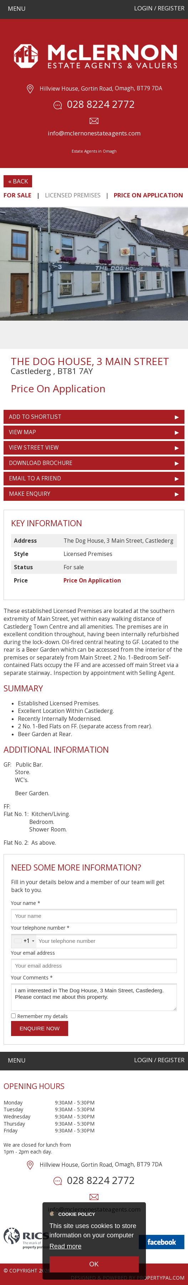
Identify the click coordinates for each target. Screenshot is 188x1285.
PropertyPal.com (160, 1277)
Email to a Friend (35, 478)
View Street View (34, 447)
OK (93, 1264)
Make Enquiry (29, 494)
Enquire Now (40, 1028)
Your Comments (32, 977)
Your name (25, 903)
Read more (66, 1246)
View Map (22, 432)
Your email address (33, 952)
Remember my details (42, 1016)
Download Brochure (40, 463)
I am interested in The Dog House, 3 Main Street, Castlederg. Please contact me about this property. (94, 997)
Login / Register (159, 8)
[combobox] (23, 941)
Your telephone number (40, 927)
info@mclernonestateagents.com (94, 133)
